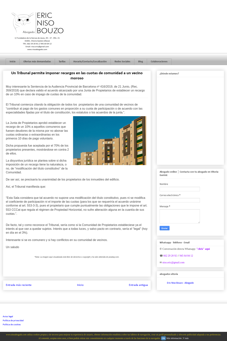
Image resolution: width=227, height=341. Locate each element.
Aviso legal (8, 316)
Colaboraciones (159, 61)
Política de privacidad (13, 320)
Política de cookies (12, 324)
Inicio (13, 61)
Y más (186, 338)
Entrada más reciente (18, 285)
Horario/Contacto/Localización (90, 61)
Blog (140, 61)
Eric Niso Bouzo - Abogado (180, 283)
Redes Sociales (122, 61)
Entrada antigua (138, 285)
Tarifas (62, 61)
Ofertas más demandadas (37, 61)
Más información (173, 338)
